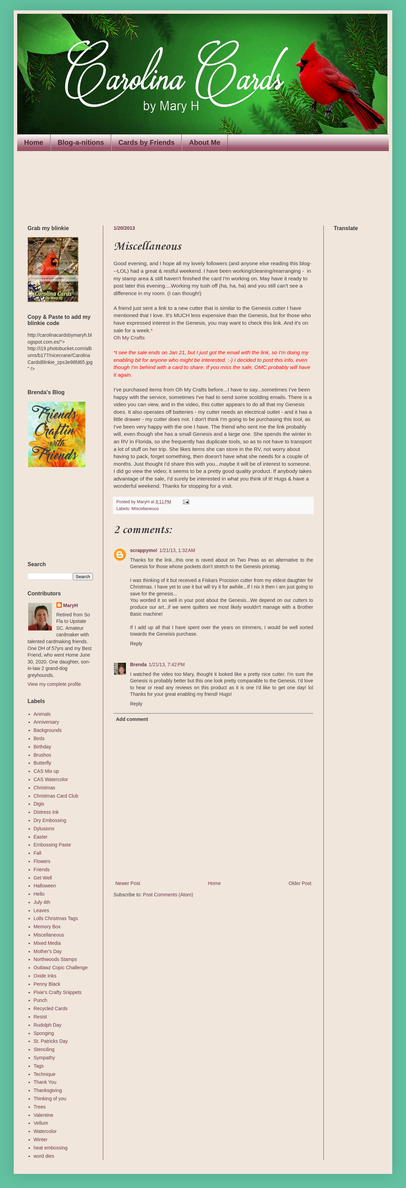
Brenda (138, 664)
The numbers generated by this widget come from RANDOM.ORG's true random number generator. (55, 514)
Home (33, 142)
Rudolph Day (48, 1025)
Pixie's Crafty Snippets (58, 992)
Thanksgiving (48, 1090)
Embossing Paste (52, 844)
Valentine (43, 1115)
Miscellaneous (145, 508)
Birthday (42, 746)
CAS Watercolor (51, 779)
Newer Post (127, 883)
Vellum (41, 1123)
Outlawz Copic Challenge (61, 967)
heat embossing (51, 1148)
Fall (38, 853)
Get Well (43, 878)
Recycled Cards (51, 1008)
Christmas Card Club (56, 796)
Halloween (45, 885)
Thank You (45, 1082)
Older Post (300, 883)
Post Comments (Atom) (168, 894)
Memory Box (47, 926)
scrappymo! (143, 550)
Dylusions (44, 828)
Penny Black (47, 984)
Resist (40, 1016)
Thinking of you (50, 1098)
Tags (39, 1066)
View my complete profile (54, 684)
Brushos (42, 755)
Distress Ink (46, 812)
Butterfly (42, 763)
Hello (39, 894)
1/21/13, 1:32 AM (177, 550)
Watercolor (45, 1131)
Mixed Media (47, 943)
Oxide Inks (45, 976)
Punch (40, 1000)
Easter (40, 837)
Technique (45, 1074)
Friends (42, 869)
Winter (40, 1139)
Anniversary (46, 722)
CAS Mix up (46, 771)
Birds (39, 738)
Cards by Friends (146, 142)
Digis (39, 804)
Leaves (41, 910)
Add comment (132, 719)
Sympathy (44, 1057)
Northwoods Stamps (55, 959)
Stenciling (44, 1049)
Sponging (44, 1033)
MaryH (70, 605)
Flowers (42, 861)
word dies (44, 1156)
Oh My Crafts (129, 338)
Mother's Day (48, 951)
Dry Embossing (50, 820)
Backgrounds (48, 730)
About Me (204, 142)
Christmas (44, 787)
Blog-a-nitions (81, 142)
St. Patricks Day (51, 1041)
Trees (40, 1107)
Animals (42, 714)
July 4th (42, 902)
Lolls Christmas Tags (56, 918)
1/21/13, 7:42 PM (167, 664)
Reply (136, 643)
